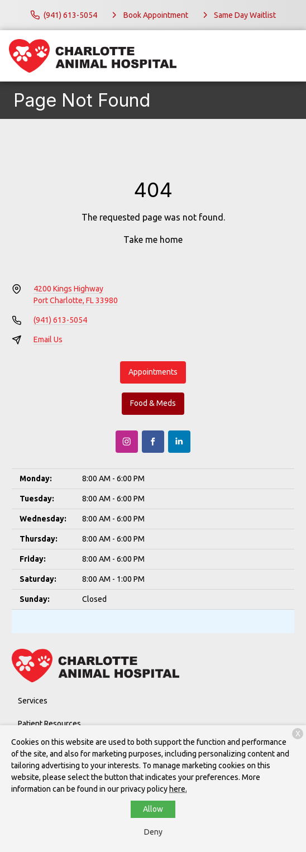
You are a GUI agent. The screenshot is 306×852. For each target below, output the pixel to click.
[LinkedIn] (179, 441)
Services (32, 700)
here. (178, 788)
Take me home (153, 239)
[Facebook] (153, 441)
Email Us (48, 339)
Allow (153, 809)
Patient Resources (49, 723)
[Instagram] (127, 441)
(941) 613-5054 (60, 319)
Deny (153, 831)
